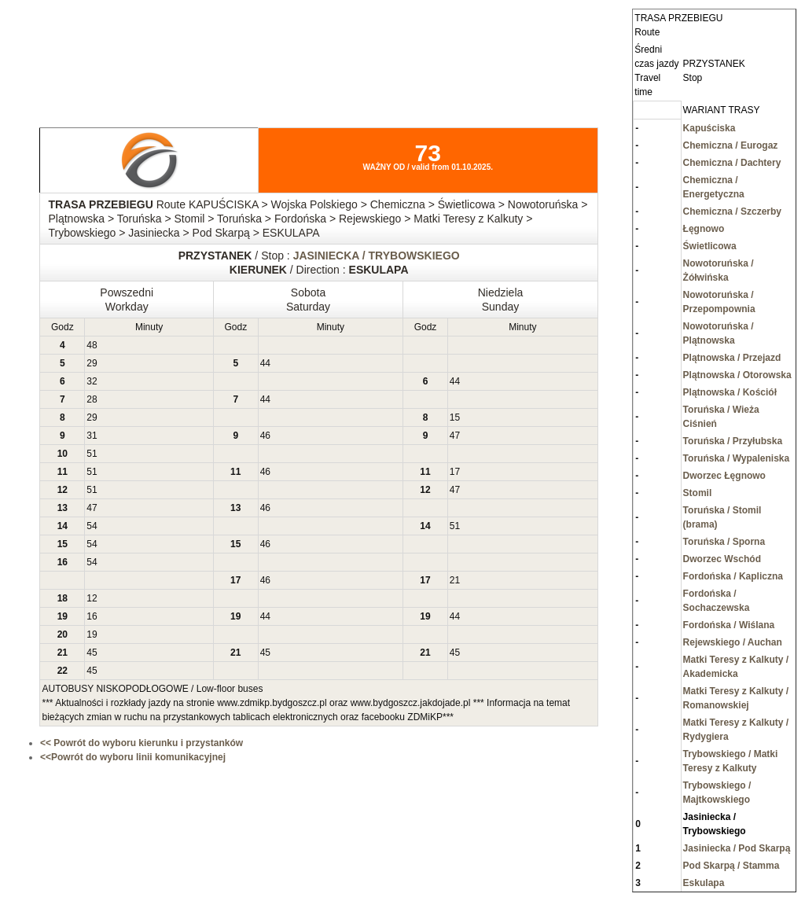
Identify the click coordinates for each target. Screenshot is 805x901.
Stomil (697, 492)
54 (91, 525)
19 (91, 634)
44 (265, 363)
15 (455, 417)
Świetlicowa (710, 246)
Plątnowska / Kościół (730, 392)
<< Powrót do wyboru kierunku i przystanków (141, 742)
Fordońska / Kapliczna (733, 576)
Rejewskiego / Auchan (732, 642)
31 (91, 435)
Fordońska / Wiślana (729, 625)
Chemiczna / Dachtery (732, 162)
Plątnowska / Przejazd (732, 357)
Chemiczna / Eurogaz (730, 145)
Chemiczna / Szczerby (732, 211)
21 (455, 580)
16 (91, 616)
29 (91, 363)
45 (91, 652)
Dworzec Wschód (722, 559)
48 (91, 345)
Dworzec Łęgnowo (724, 475)
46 (265, 435)
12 (91, 598)
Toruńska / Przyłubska (733, 441)
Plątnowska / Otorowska (737, 375)
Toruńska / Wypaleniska (736, 458)
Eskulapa (704, 882)
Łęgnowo (704, 228)
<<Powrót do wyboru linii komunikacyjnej (133, 757)
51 (91, 453)
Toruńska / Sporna (724, 541)
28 (91, 399)
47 (455, 435)
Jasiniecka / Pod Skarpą (737, 848)
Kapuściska (709, 128)
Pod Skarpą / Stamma (731, 865)
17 (455, 471)
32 (91, 381)
